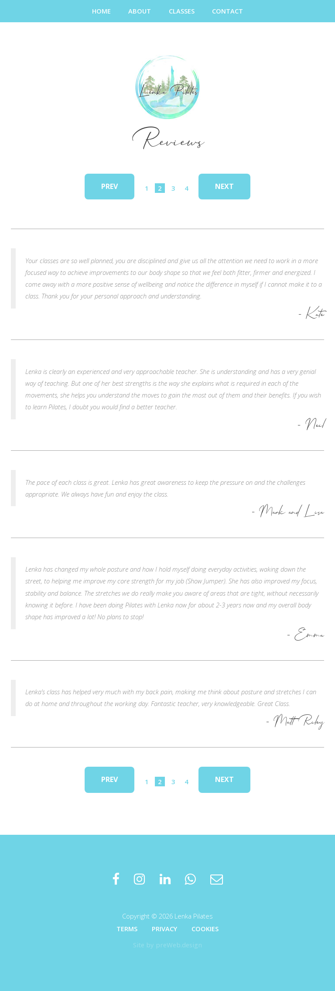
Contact (227, 11)
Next (224, 186)
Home (101, 11)
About (139, 11)
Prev (109, 186)
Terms (126, 928)
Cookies (205, 928)
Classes (182, 11)
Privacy (164, 928)
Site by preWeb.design (167, 944)
